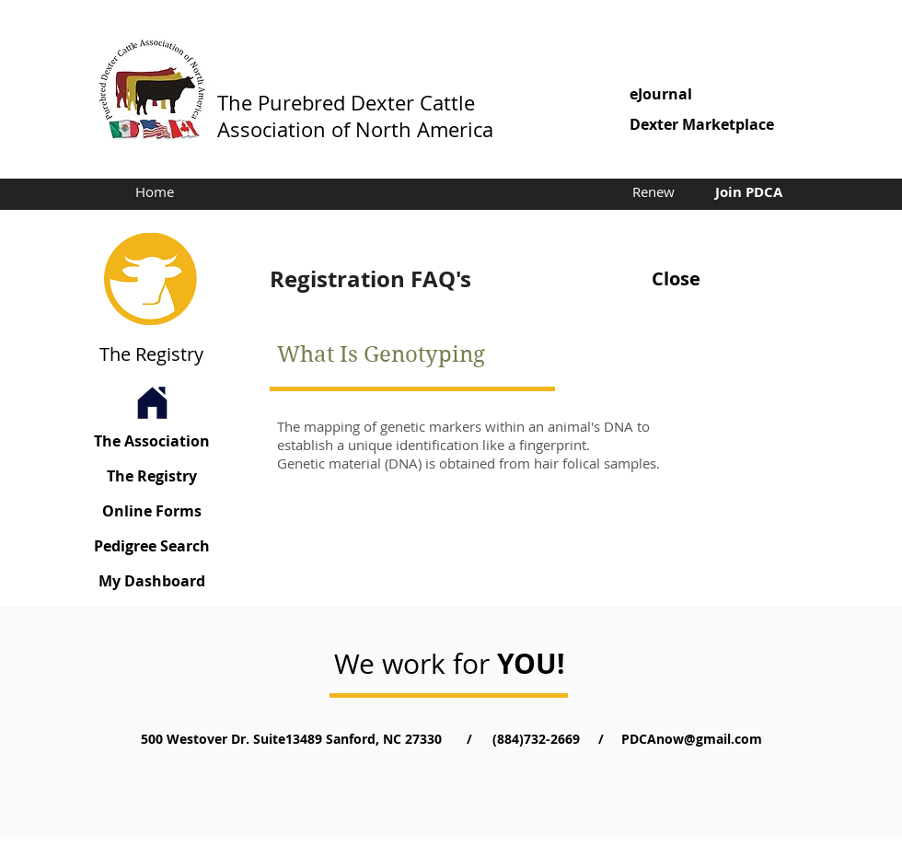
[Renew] (653, 191)
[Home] (154, 192)
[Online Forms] (152, 511)
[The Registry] (152, 476)
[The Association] (152, 441)
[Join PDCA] (748, 191)
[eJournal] (716, 94)
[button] (716, 125)
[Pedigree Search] (152, 546)
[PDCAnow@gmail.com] (691, 739)
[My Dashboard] (152, 581)
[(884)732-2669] (536, 739)
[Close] (675, 279)
